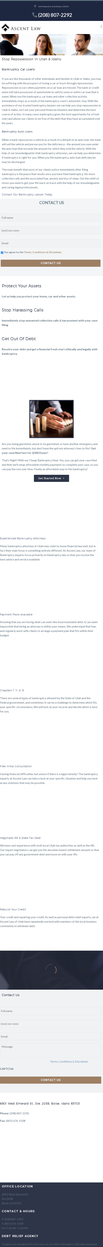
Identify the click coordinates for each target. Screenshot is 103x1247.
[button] (101, 27)
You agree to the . (33, 252)
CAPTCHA (6, 1068)
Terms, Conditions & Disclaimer (42, 252)
